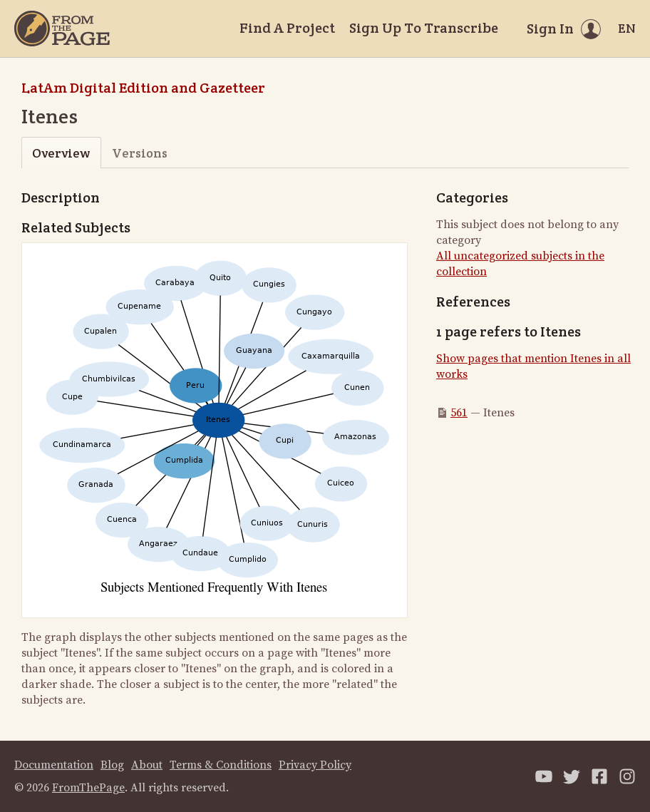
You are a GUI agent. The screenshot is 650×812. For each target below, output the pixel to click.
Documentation (53, 765)
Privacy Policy (315, 765)
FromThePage (88, 788)
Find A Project (287, 28)
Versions (139, 153)
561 (459, 413)
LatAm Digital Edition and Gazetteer (143, 87)
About (146, 765)
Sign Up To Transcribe (423, 28)
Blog (112, 765)
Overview (61, 153)
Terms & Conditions (221, 765)
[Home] (62, 28)
